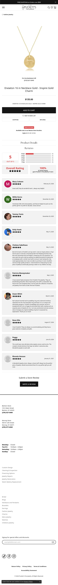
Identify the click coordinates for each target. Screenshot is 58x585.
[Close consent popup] (40, 581)
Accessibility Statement (29, 570)
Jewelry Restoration (8, 479)
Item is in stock (29, 127)
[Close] (55, 2)
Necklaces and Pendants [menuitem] (10, 503)
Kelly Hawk (16, 229)
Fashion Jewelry (8, 14)
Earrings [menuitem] (5, 508)
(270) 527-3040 (29, 80)
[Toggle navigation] (3, 7)
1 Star (23, 162)
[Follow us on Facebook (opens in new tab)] (9, 556)
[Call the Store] (7, 412)
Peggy (14, 337)
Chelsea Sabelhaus (20, 245)
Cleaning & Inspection (9, 470)
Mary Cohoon (17, 181)
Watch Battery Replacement (11, 482)
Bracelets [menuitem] (5, 505)
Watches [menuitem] (5, 520)
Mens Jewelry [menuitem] (6, 517)
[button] (49, 7)
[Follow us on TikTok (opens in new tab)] (4, 556)
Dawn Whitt (17, 294)
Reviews (29, 148)
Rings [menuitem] (4, 500)
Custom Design (7, 467)
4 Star (23, 156)
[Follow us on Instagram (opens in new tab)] (14, 556)
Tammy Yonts (17, 214)
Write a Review (29, 384)
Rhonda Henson (18, 356)
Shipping (15, 120)
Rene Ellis (16, 320)
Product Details (29, 143)
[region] (29, 49)
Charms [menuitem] (4, 514)
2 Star (23, 160)
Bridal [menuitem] (4, 497)
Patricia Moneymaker (21, 273)
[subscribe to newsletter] (53, 542)
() (52, 154)
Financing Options (8, 473)
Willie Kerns (17, 197)
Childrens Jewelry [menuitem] (8, 523)
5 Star (23, 154)
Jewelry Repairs (7, 476)
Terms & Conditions (40, 566)
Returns (42, 120)
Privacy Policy (27, 566)
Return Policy (15, 566)
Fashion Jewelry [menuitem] (7, 511)
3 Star (23, 158)
